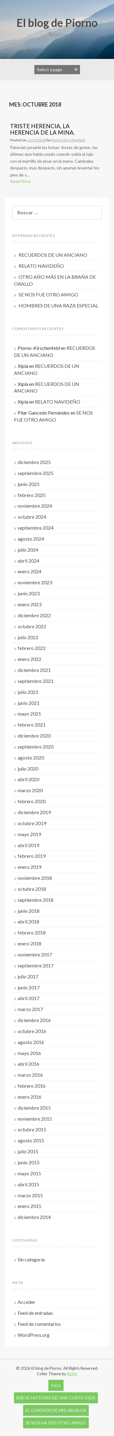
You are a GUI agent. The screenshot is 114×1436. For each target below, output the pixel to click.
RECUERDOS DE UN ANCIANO (53, 255)
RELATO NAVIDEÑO (41, 266)
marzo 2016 (30, 1075)
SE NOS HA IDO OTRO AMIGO (56, 1422)
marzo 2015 (30, 1195)
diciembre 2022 (34, 615)
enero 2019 (29, 867)
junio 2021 (29, 703)
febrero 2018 (32, 932)
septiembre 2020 (36, 746)
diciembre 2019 (34, 812)
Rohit (72, 1373)
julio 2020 (28, 768)
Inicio (56, 1385)
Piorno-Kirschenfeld (68, 140)
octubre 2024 (32, 517)
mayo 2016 (29, 1053)
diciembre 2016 (34, 1020)
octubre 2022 (32, 626)
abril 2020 (28, 779)
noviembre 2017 (35, 954)
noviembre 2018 (35, 878)
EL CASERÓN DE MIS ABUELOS (56, 1410)
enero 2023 (29, 604)
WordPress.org (34, 1335)
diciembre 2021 (34, 670)
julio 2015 (28, 1151)
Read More (20, 181)
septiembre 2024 (36, 528)
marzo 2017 (30, 1009)
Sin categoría (31, 1259)
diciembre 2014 (34, 1217)
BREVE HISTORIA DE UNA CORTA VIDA (55, 1397)
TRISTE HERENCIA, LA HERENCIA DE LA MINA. (42, 129)
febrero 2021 (32, 724)
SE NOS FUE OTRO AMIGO (48, 294)
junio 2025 (29, 484)
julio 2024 (28, 550)
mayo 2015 (29, 1173)
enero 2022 (29, 659)
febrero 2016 (32, 1086)
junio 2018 (29, 911)
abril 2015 (28, 1184)
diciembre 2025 (34, 462)
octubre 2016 (32, 1031)
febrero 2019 (32, 856)
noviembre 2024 (35, 506)
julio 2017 (28, 976)
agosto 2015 (31, 1140)
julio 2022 (28, 637)
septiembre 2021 (36, 681)
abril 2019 (28, 845)
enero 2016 (29, 1097)
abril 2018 (28, 921)
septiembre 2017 (36, 965)
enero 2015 (29, 1206)
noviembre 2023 (35, 582)
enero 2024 (29, 571)
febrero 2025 (32, 495)
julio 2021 (28, 692)
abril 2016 (28, 1064)
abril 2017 (28, 998)
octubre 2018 (32, 889)
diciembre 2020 (34, 735)
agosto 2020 (31, 757)
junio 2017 (29, 987)
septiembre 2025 (36, 473)
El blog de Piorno (57, 22)
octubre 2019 (32, 823)
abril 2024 (28, 561)
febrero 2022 (32, 648)
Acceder (26, 1302)
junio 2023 (29, 593)
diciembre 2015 (34, 1108)
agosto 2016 (31, 1042)
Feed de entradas (35, 1313)
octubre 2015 (32, 1129)
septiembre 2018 (36, 900)
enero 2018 (29, 943)
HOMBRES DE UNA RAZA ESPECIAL (58, 305)
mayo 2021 (29, 713)
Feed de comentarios (39, 1324)
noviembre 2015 (35, 1119)
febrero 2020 (32, 801)
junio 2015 (29, 1162)
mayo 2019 (29, 834)
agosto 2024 (31, 539)
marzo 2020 (30, 790)
